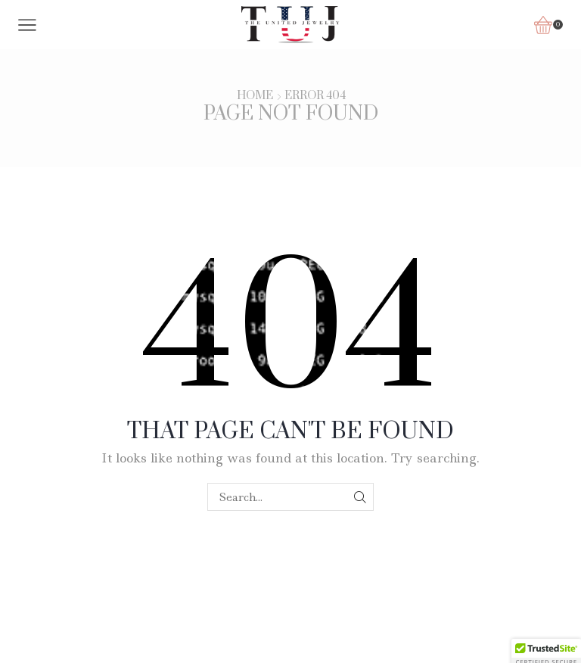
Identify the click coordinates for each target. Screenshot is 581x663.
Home (255, 96)
